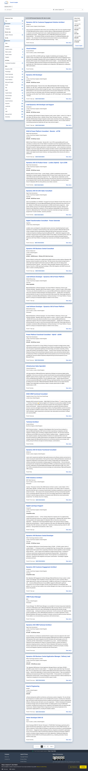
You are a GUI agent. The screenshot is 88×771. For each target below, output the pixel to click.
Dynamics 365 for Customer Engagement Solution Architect (45, 19)
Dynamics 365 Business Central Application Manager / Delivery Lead (48, 653)
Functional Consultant (14, 60)
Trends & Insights (14, 2)
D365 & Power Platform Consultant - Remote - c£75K (43, 128)
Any (14, 17)
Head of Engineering (32, 683)
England (14, 54)
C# (14, 105)
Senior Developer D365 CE (34, 714)
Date (6, 40)
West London (14, 48)
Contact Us (7, 755)
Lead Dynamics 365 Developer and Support (40, 101)
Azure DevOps (14, 92)
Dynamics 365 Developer (34, 71)
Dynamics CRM (14, 66)
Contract (14, 23)
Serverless (14, 113)
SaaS (14, 87)
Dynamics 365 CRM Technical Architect (39, 621)
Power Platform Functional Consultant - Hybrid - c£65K (43, 331)
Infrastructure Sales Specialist (36, 363)
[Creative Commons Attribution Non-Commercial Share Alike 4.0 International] (68, 754)
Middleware (14, 95)
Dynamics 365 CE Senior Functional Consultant (41, 446)
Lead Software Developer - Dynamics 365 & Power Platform (45, 273)
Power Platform (14, 76)
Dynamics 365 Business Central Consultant (40, 245)
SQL (14, 84)
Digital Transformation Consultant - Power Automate (43, 217)
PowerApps (14, 68)
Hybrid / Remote (14, 31)
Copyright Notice (24, 753)
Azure (14, 82)
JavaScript (14, 103)
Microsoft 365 (14, 111)
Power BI (14, 100)
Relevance (7, 37)
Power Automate (14, 71)
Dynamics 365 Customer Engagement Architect (41, 564)
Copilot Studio (14, 89)
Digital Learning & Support (34, 502)
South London (14, 51)
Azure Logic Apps (14, 74)
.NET (14, 108)
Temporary (14, 25)
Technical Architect (32, 418)
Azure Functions (14, 97)
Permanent (14, 20)
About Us (7, 753)
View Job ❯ (68, 39)
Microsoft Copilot (14, 79)
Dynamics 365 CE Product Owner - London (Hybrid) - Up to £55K (46, 159)
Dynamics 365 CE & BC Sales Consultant (39, 187)
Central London (14, 46)
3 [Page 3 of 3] (47, 743)
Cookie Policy (23, 758)
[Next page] (52, 743)
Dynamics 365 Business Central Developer (39, 532)
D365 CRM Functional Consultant (36, 390)
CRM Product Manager (33, 593)
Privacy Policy (23, 755)
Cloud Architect (31, 45)
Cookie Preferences (24, 760)
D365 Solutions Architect (34, 474)
